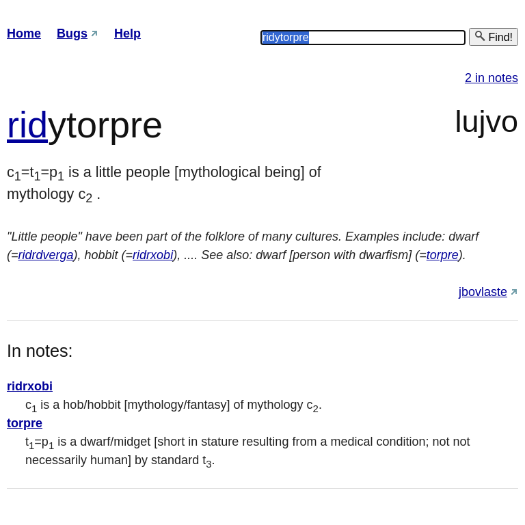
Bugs (72, 33)
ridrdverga (46, 255)
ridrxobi (153, 255)
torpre (443, 255)
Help (127, 33)
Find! (493, 36)
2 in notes (491, 78)
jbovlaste (483, 292)
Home (24, 33)
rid (27, 124)
